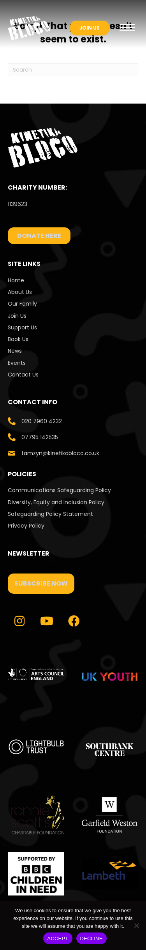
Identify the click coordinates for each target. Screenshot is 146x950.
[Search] (73, 69)
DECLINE (91, 938)
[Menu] (127, 28)
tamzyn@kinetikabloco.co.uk (60, 453)
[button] (41, 584)
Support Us (22, 327)
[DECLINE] (136, 925)
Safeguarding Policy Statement (50, 514)
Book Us (18, 339)
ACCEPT (57, 938)
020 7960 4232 (41, 421)
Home (16, 280)
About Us (20, 292)
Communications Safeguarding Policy (59, 490)
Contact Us (24, 374)
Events (17, 363)
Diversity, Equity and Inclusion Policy (56, 502)
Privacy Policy (26, 526)
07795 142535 (39, 437)
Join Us (17, 316)
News (15, 351)
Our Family (22, 304)
